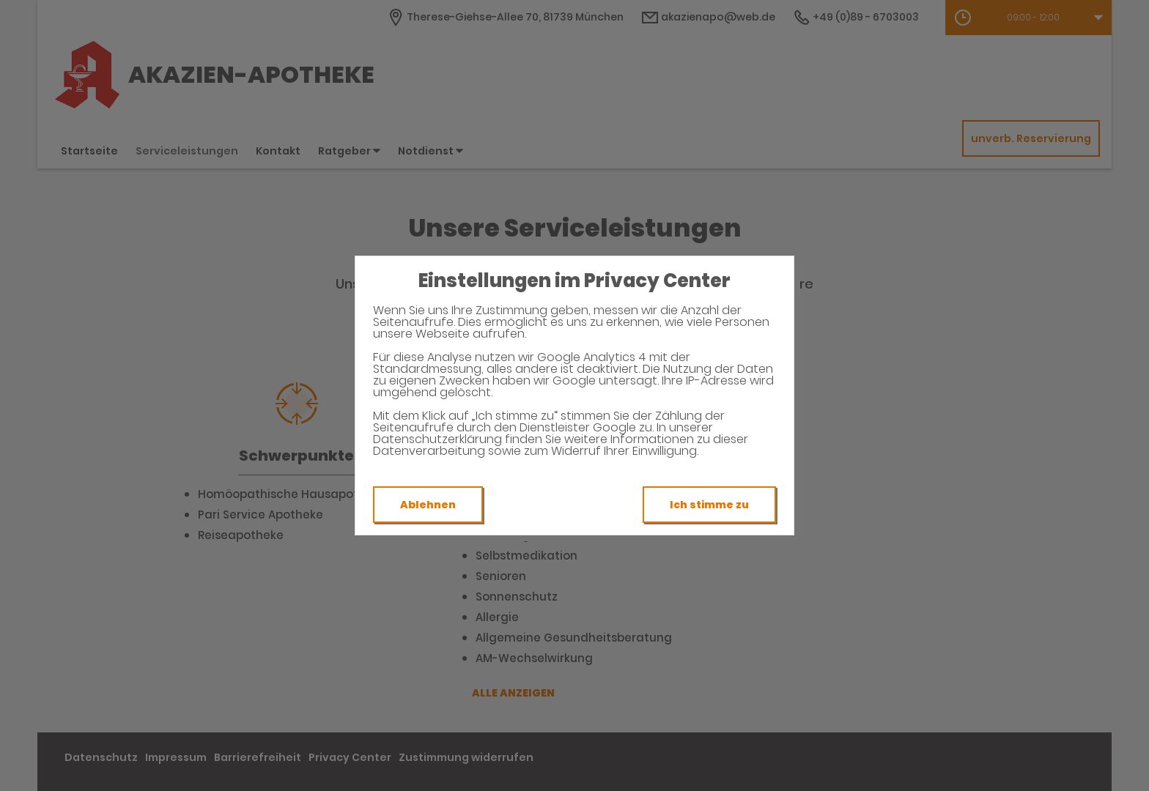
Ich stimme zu (709, 504)
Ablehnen (428, 504)
